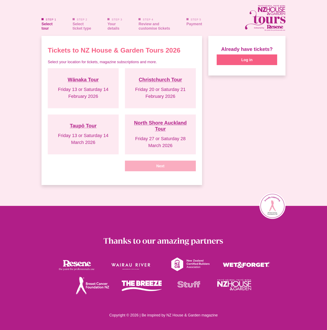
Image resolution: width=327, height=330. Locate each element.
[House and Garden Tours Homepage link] (246, 18)
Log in (247, 60)
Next (160, 166)
